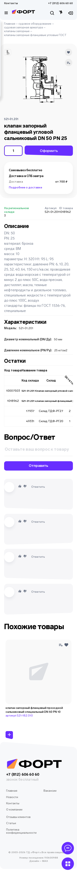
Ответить (38, 487)
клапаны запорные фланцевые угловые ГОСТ (35, 35)
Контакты (11, 3)
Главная (9, 23)
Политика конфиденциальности (21, 831)
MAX (44, 861)
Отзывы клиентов (18, 817)
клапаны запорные (17, 31)
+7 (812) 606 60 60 (60, 3)
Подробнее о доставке (25, 187)
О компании (14, 809)
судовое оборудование (34, 23)
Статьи (11, 823)
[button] (7, 52)
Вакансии (50, 790)
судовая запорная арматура (23, 27)
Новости (12, 797)
